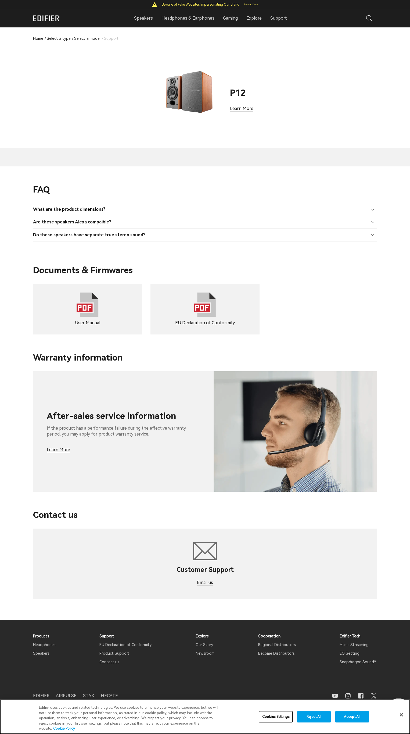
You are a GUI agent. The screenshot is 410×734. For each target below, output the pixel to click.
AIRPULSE (66, 689)
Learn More (251, 4)
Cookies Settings (275, 717)
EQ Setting (349, 646)
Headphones (44, 638)
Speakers (41, 646)
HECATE (109, 689)
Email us (205, 575)
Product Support (114, 646)
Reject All (314, 717)
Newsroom (205, 646)
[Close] (401, 715)
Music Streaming (354, 638)
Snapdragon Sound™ (358, 655)
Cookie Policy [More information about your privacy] (64, 728)
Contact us (109, 655)
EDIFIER (41, 689)
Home (38, 38)
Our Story (204, 638)
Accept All (352, 717)
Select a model (87, 38)
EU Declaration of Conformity (125, 638)
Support (278, 18)
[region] (205, 717)
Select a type (59, 38)
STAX (88, 689)
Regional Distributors (277, 638)
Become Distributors (276, 646)
